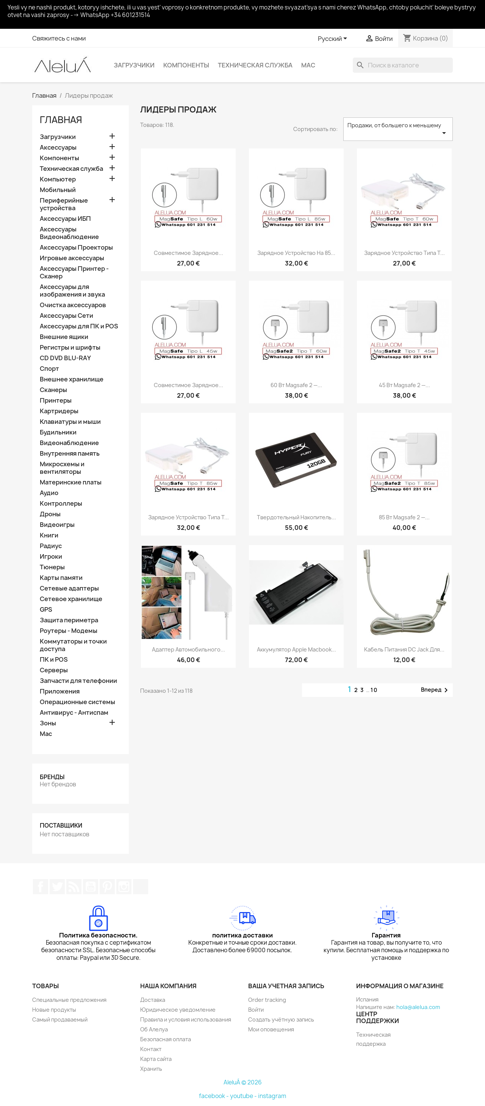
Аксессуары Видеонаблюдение (69, 233)
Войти (256, 1009)
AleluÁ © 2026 (243, 1082)
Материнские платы (71, 482)
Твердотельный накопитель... (296, 517)
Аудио (49, 493)
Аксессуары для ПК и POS (79, 326)
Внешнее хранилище (71, 379)
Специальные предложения (69, 999)
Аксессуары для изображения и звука (72, 290)
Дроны (50, 514)
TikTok (140, 886)
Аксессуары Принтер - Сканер (74, 272)
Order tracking (267, 999)
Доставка (152, 999)
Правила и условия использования (185, 1019)
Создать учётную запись (281, 1019)
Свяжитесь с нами (59, 38)
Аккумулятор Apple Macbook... (296, 649)
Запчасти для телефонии (78, 681)
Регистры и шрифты (70, 347)
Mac (308, 65)
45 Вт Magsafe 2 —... (404, 385)
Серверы (54, 670)
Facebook (40, 886)
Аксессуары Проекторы (76, 248)
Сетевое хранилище (71, 599)
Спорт (49, 369)
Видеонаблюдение (69, 443)
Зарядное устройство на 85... (296, 252)
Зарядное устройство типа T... (404, 252)
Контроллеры (61, 504)
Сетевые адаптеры (69, 588)
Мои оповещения (271, 1029)
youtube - (244, 1096)
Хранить (151, 1068)
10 (374, 690)
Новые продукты (54, 1009)
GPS (46, 610)
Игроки (51, 557)
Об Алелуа (154, 1029)
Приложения (60, 691)
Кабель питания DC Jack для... (404, 649)
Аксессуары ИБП (65, 219)
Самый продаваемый (60, 1019)
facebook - (214, 1096)
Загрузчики (134, 65)
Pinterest (107, 886)
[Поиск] (403, 65)
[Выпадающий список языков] (334, 39)
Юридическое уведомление (178, 1009)
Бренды (52, 777)
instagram (272, 1096)
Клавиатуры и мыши (70, 422)
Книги (49, 535)
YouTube (90, 886)
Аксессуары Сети (66, 316)
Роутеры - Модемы (68, 631)
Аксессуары (58, 148)
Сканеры (53, 390)
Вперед (436, 690)
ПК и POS (54, 660)
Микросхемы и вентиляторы (62, 468)
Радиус (51, 546)
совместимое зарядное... (188, 252)
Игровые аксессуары (72, 258)
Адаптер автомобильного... (188, 649)
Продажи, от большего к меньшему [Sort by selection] (398, 129)
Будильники (58, 432)
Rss (73, 886)
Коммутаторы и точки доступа (73, 645)
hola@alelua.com (418, 1007)
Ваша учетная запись (286, 986)
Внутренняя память (70, 454)
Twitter (57, 886)
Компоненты (186, 65)
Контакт (150, 1049)
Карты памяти (61, 578)
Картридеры (59, 411)
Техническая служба (255, 65)
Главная (61, 119)
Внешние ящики (64, 337)
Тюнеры (52, 567)
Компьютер (58, 179)
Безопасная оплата (165, 1039)
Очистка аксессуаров (73, 305)
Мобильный (58, 190)
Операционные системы (77, 702)
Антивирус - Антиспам (74, 713)
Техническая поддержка (373, 1039)
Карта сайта (156, 1058)
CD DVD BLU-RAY (65, 358)
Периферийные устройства (64, 204)
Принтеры (56, 401)
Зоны (48, 723)
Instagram (123, 886)
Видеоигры (57, 525)
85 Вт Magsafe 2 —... (404, 517)
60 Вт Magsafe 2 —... (296, 385)
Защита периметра (69, 620)
